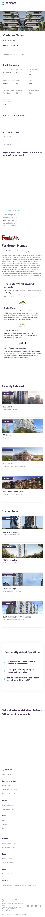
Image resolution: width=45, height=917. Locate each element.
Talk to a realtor (7, 809)
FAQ (3, 828)
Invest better (6, 785)
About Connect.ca (8, 774)
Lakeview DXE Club (11, 226)
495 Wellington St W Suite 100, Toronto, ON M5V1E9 (19, 885)
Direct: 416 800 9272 (9, 843)
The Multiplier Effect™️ (9, 789)
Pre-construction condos (10, 874)
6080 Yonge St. (9, 215)
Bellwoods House (10, 217)
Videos (4, 824)
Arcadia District (10, 223)
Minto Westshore (10, 220)
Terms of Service (8, 862)
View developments (9, 794)
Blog (3, 820)
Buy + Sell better (7, 805)
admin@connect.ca (8, 847)
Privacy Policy (7, 858)
